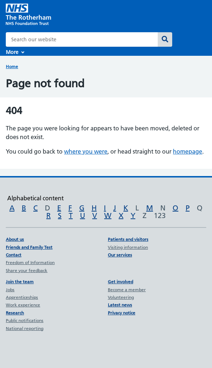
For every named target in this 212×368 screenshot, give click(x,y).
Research (15, 312)
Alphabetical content (35, 198)
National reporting (24, 328)
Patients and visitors (128, 239)
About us (15, 239)
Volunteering (121, 297)
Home (12, 66)
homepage (187, 151)
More (12, 52)
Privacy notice (121, 312)
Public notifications (24, 320)
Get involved (120, 281)
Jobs (10, 289)
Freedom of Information (30, 262)
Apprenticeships (22, 297)
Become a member (127, 289)
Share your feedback (26, 270)
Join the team (20, 281)
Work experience (23, 305)
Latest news (120, 305)
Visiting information (128, 247)
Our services (120, 255)
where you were (85, 151)
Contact (13, 255)
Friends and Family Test (29, 247)
